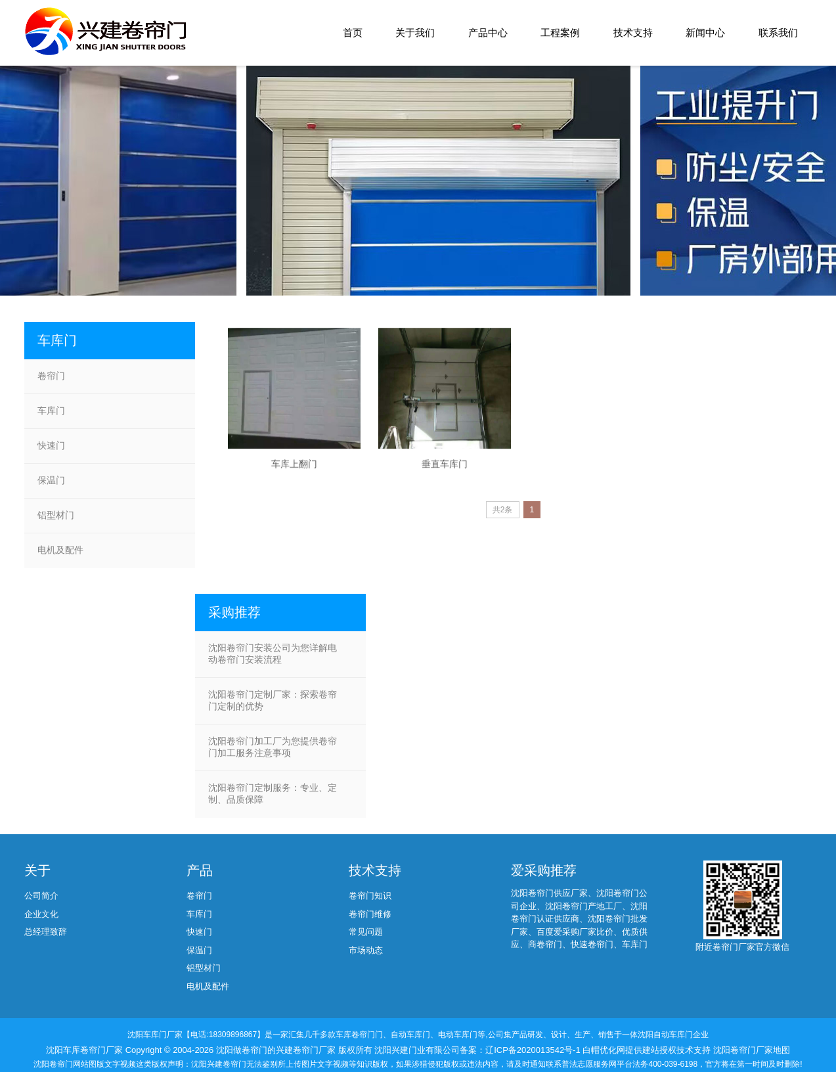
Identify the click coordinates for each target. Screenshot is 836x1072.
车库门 (51, 410)
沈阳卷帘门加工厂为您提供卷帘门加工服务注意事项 (272, 747)
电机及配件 (60, 550)
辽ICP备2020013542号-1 (534, 1050)
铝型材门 (55, 515)
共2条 (503, 509)
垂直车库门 (445, 477)
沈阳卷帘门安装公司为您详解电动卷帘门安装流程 (272, 653)
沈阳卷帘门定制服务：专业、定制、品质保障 (272, 793)
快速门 (51, 445)
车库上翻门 (294, 477)
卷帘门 (51, 375)
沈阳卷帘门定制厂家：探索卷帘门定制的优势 (272, 700)
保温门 (51, 480)
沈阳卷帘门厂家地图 (751, 1050)
